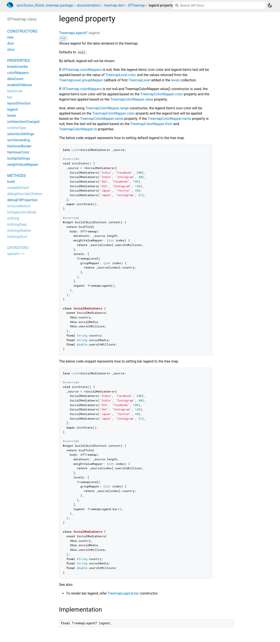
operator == (15, 254)
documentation (88, 5)
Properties (18, 60)
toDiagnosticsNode (21, 212)
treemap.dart (114, 5)
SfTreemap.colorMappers (82, 70)
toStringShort (17, 237)
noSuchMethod (18, 206)
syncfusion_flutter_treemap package (45, 5)
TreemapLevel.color (120, 75)
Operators (17, 247)
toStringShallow (19, 231)
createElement (18, 188)
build (11, 182)
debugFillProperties (22, 200)
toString (13, 218)
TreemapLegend (72, 33)
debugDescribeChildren (24, 194)
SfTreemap (136, 5)
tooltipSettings (18, 158)
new (10, 37)
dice (10, 43)
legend (12, 109)
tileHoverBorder (19, 146)
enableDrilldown (19, 85)
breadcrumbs (17, 67)
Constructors (22, 31)
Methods (16, 175)
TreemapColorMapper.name (102, 119)
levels (175, 80)
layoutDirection (19, 103)
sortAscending (18, 140)
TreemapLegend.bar (123, 593)
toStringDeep (17, 224)
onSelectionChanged (23, 122)
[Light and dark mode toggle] (269, 5)
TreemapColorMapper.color (161, 94)
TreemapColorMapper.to (78, 129)
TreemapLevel (139, 80)
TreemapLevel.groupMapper (81, 80)
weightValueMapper (22, 164)
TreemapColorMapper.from (151, 124)
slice (10, 49)
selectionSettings (20, 134)
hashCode (14, 91)
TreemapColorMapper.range (107, 108)
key (9, 97)
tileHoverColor (18, 152)
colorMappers (18, 73)
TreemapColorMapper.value (131, 99)
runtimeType (16, 128)
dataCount (15, 79)
